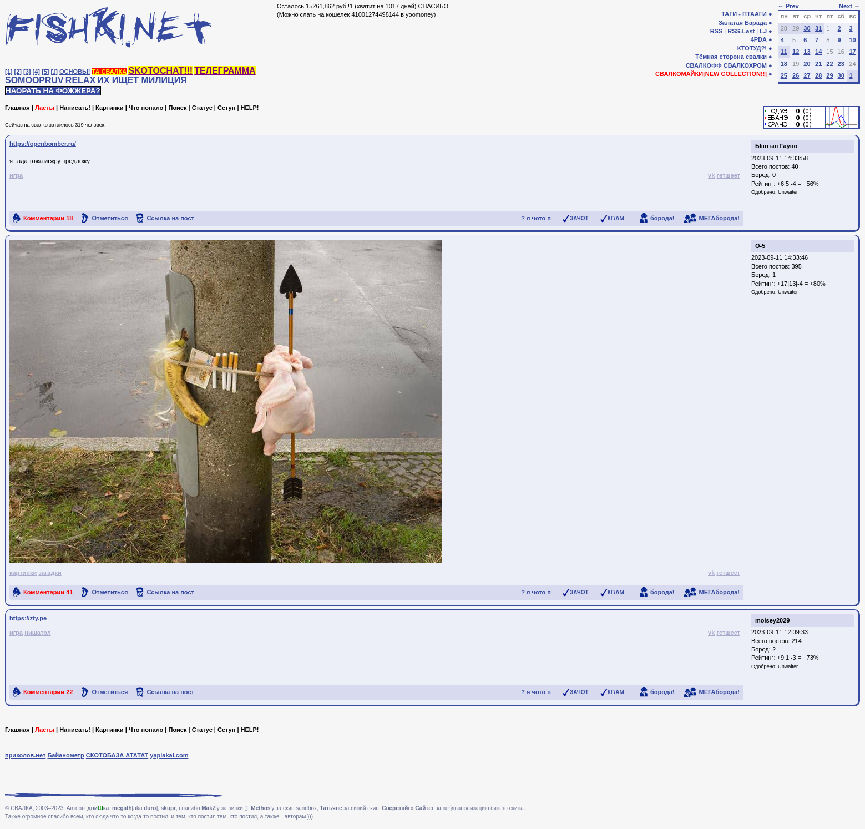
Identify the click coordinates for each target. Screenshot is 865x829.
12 (795, 51)
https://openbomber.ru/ (42, 143)
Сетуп (226, 107)
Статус (202, 107)
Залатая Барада (743, 22)
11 (784, 51)
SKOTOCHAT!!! (160, 70)
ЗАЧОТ (579, 218)
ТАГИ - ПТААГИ (744, 14)
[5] (45, 71)
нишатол (37, 632)
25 (784, 75)
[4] (36, 71)
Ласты (44, 107)
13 (806, 51)
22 (829, 63)
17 (852, 51)
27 (806, 75)
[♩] (54, 71)
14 (818, 51)
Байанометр (65, 755)
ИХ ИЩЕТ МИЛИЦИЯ (142, 80)
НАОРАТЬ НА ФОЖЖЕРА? (53, 91)
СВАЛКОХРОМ (745, 65)
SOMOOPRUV (34, 80)
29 (829, 75)
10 (852, 40)
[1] (8, 71)
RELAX (80, 80)
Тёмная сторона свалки (731, 56)
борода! (662, 218)
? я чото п (536, 218)
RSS (716, 31)
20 (806, 63)
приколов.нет (25, 755)
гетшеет (728, 175)
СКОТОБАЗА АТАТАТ (117, 755)
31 (818, 28)
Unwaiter (788, 192)
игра (16, 175)
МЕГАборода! (719, 218)
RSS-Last (741, 31)
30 (806, 28)
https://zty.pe (28, 618)
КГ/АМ (616, 218)
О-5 (760, 245)
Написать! (74, 107)
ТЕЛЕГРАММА (224, 70)
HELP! (250, 107)
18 (784, 63)
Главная (17, 107)
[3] (27, 71)
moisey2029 (772, 620)
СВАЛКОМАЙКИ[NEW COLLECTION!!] (711, 73)
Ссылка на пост (170, 218)
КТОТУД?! (752, 48)
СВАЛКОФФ (704, 65)
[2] (18, 71)
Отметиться (110, 218)
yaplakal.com (169, 755)
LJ (763, 31)
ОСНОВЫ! (74, 71)
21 (818, 63)
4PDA (759, 39)
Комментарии (48, 218)
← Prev (788, 6)
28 (818, 75)
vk (711, 175)
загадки (49, 572)
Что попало (146, 107)
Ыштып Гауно (776, 146)
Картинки (109, 107)
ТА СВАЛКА (109, 71)
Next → (849, 6)
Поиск (177, 107)
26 (795, 75)
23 (841, 63)
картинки (23, 572)
